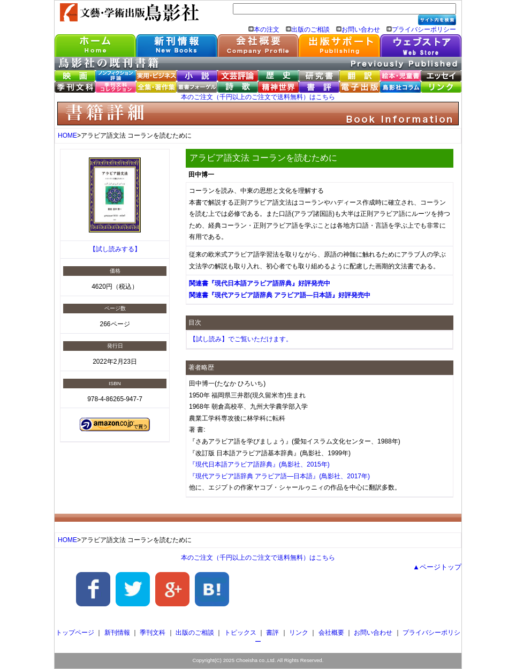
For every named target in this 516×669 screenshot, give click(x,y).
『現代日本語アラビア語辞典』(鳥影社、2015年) (259, 464)
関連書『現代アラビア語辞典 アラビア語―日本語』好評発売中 (279, 295)
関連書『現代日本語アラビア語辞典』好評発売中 (259, 283)
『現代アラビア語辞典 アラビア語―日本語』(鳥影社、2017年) (279, 476)
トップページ (75, 632)
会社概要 (331, 632)
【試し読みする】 (115, 249)
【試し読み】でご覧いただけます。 (240, 339)
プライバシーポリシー (424, 29)
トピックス (240, 632)
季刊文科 (152, 632)
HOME (67, 135)
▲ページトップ (437, 567)
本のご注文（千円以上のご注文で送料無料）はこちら (258, 97)
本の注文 (266, 29)
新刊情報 (117, 632)
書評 (272, 632)
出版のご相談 (310, 29)
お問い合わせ (361, 29)
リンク (298, 632)
